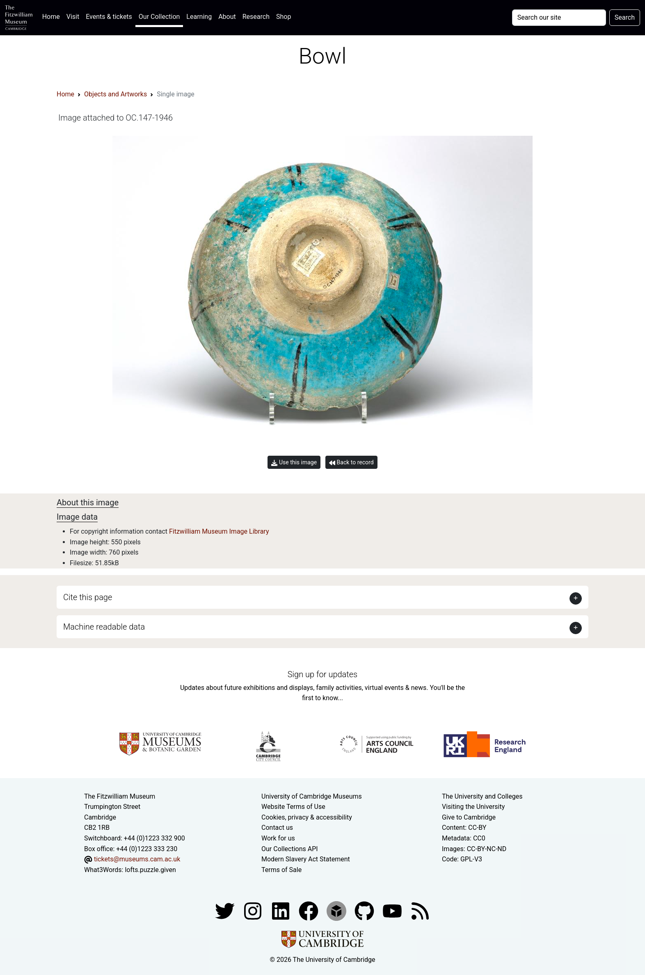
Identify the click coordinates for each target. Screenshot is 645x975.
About (227, 17)
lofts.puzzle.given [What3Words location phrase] (150, 870)
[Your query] (559, 17)
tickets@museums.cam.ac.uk (137, 859)
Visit (72, 17)
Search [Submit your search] (625, 17)
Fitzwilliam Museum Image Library (219, 531)
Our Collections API (289, 849)
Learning (199, 17)
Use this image (294, 462)
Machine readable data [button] (104, 627)
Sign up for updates (322, 674)
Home (52, 16)
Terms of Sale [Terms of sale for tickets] (281, 870)
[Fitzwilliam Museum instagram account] (254, 911)
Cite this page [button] (87, 597)
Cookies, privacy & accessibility (306, 817)
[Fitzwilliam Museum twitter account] (226, 911)
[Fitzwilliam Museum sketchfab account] (337, 911)
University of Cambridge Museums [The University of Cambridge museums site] (311, 796)
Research (256, 17)
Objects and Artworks (115, 94)
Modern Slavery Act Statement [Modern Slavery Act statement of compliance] (305, 859)
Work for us (278, 838)
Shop (283, 17)
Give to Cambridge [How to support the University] (469, 817)
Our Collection (159, 17)
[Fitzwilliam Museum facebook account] (281, 911)
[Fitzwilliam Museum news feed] (420, 911)
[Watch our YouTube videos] (393, 911)
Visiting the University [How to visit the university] (473, 807)
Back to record (351, 462)
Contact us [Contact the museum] (277, 827)
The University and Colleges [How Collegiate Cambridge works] (482, 796)
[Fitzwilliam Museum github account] (365, 911)
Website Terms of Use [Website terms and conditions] (293, 807)
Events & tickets (109, 17)
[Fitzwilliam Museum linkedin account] (309, 911)
